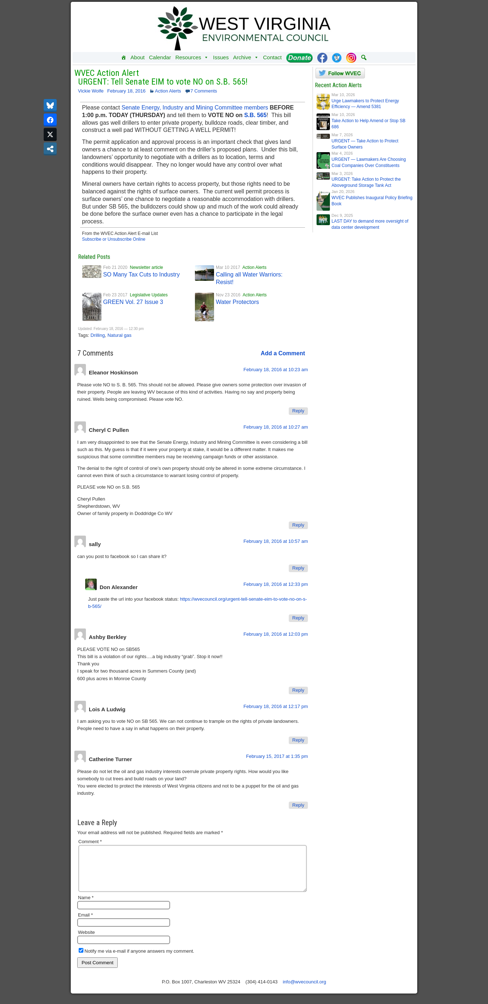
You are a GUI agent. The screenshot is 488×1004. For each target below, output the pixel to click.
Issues (220, 57)
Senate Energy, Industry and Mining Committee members (195, 107)
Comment (90, 841)
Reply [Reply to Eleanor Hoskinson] (298, 410)
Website (86, 941)
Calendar (160, 57)
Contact (272, 57)
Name (85, 906)
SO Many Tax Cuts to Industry (141, 274)
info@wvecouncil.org (304, 990)
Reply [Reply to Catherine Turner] (298, 805)
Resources (192, 57)
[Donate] (299, 57)
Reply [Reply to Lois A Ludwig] (298, 740)
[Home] (123, 57)
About (138, 57)
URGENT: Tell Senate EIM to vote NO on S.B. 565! (163, 82)
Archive (246, 57)
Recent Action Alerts (338, 85)
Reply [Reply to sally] (298, 568)
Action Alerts (168, 91)
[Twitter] (337, 57)
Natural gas (119, 335)
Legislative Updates (149, 294)
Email (85, 923)
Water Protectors (237, 302)
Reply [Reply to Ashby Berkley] (298, 690)
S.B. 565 (255, 115)
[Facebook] (322, 57)
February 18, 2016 (126, 91)
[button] (363, 57)
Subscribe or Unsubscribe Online (113, 239)
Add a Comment (283, 353)
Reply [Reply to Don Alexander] (298, 618)
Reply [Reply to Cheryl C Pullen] (298, 525)
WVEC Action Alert (106, 73)
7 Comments (204, 91)
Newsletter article (146, 267)
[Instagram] (351, 57)
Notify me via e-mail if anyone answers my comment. (136, 959)
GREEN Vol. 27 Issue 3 (133, 302)
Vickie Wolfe (91, 91)
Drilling (98, 335)
